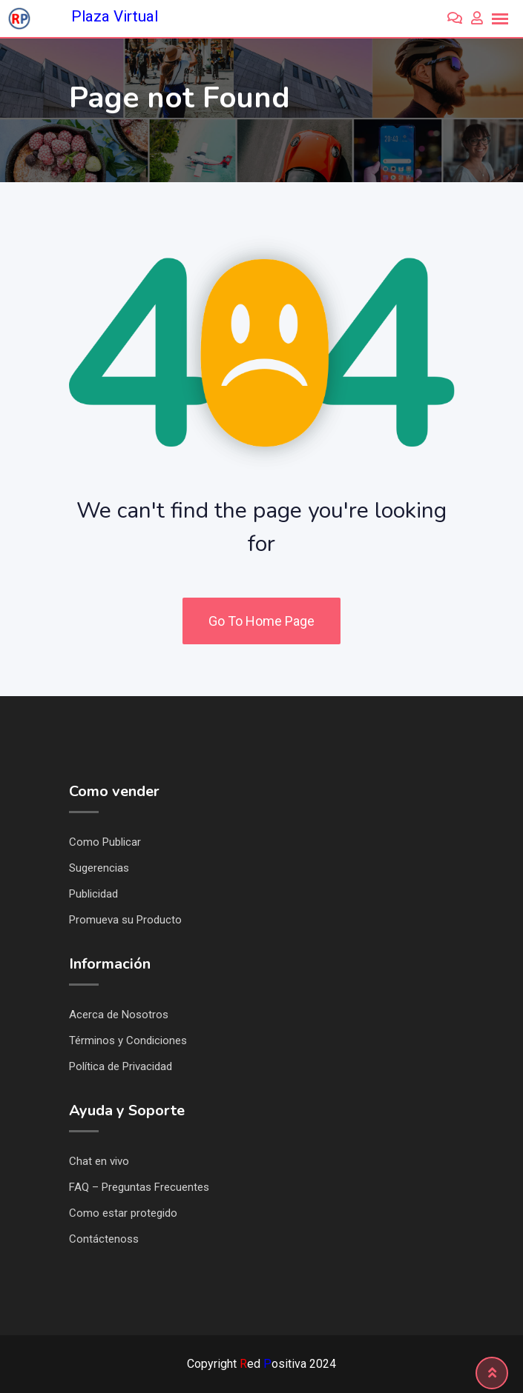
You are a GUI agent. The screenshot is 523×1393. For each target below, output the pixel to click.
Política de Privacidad (120, 1066)
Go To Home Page (261, 621)
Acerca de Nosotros (118, 1014)
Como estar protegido (123, 1213)
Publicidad (93, 894)
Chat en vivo (99, 1161)
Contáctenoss (104, 1239)
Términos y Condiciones (128, 1040)
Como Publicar (105, 842)
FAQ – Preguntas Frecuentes (139, 1187)
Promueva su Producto (125, 919)
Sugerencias (99, 868)
